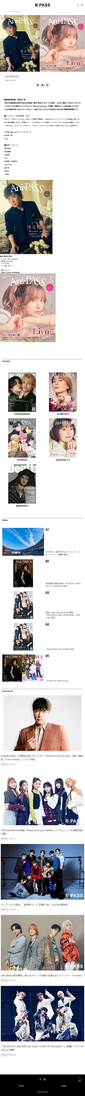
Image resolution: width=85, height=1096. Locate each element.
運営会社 (21, 1086)
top (79, 1080)
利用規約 (63, 1086)
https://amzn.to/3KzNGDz (10, 272)
